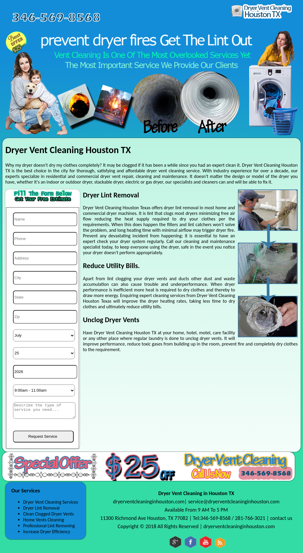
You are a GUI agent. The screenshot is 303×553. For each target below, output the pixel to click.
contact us (281, 518)
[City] (45, 278)
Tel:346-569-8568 (212, 518)
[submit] (43, 436)
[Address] (45, 258)
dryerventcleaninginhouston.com (149, 501)
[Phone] (45, 239)
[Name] (45, 219)
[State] (45, 297)
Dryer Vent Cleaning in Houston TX (196, 493)
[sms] (44, 410)
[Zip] (45, 317)
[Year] (45, 372)
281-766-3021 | (252, 518)
